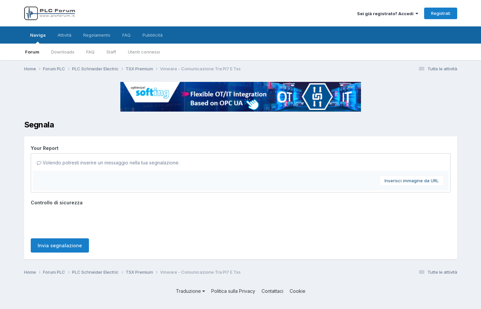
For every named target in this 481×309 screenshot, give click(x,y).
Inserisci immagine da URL (411, 180)
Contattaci (272, 291)
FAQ (90, 51)
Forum (32, 51)
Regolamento (96, 35)
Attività (64, 35)
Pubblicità (152, 35)
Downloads (62, 51)
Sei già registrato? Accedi (387, 13)
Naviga (38, 38)
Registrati (440, 13)
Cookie (297, 291)
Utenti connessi (144, 51)
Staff (111, 51)
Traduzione (190, 291)
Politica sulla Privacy (233, 291)
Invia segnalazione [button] (60, 245)
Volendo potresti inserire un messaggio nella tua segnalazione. (108, 162)
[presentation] (81, 220)
